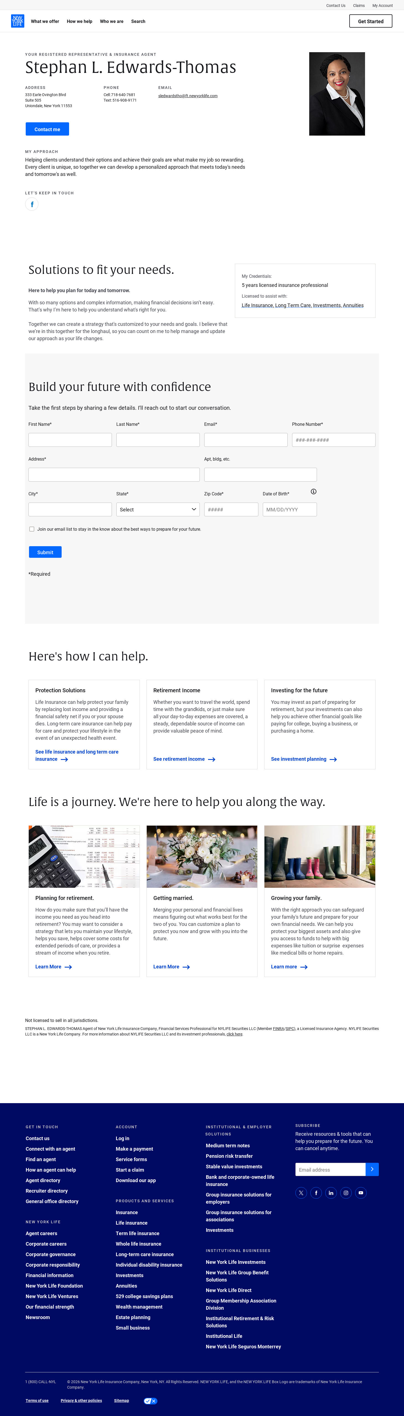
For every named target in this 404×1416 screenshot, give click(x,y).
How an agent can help (51, 1169)
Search (138, 21)
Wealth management (139, 1306)
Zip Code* (214, 493)
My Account (382, 5)
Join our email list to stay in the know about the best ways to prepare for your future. (119, 529)
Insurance (127, 1212)
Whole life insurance (138, 1243)
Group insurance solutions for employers (239, 1198)
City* (33, 493)
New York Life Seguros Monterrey (243, 1346)
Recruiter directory (47, 1190)
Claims (359, 5)
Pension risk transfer (229, 1156)
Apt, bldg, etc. (217, 459)
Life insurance (132, 1222)
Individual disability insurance (149, 1264)
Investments (129, 1275)
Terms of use (37, 1400)
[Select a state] (158, 509)
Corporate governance (51, 1254)
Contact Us (335, 5)
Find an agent (41, 1159)
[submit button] (45, 552)
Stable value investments (234, 1166)
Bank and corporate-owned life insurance (240, 1180)
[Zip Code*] (231, 509)
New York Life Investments (236, 1262)
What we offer (45, 21)
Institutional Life (224, 1336)
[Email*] (246, 440)
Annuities (126, 1285)
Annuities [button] (353, 305)
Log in (122, 1138)
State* (122, 493)
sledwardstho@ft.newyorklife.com (187, 95)
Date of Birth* (276, 493)
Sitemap (121, 1400)
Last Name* (128, 424)
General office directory (52, 1201)
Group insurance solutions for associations (239, 1216)
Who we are (112, 21)
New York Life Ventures (52, 1296)
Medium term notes (228, 1145)
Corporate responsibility (53, 1264)
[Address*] (114, 475)
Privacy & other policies (81, 1400)
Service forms (131, 1159)
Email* (210, 424)
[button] (313, 491)
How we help (79, 21)
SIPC (290, 1028)
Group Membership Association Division (241, 1304)
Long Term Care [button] (293, 305)
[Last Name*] (158, 440)
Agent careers (41, 1233)
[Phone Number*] (334, 440)
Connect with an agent (50, 1148)
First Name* (40, 424)
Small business (133, 1327)
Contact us (37, 1138)
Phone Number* (307, 424)
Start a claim (130, 1169)
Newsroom (38, 1317)
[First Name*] (70, 440)
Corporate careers (46, 1243)
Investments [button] (327, 305)
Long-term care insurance (145, 1254)
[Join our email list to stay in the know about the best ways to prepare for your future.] (31, 529)
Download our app (136, 1180)
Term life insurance (137, 1233)
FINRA (278, 1028)
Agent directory (43, 1180)
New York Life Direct (228, 1290)
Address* (37, 459)
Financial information (50, 1275)
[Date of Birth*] (290, 509)
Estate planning (133, 1317)
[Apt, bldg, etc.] (260, 475)
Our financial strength (50, 1306)
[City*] (70, 509)
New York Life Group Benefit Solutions (237, 1276)
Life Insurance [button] (257, 305)
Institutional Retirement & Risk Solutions (240, 1322)
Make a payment (134, 1148)
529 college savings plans (144, 1296)
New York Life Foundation (54, 1285)
